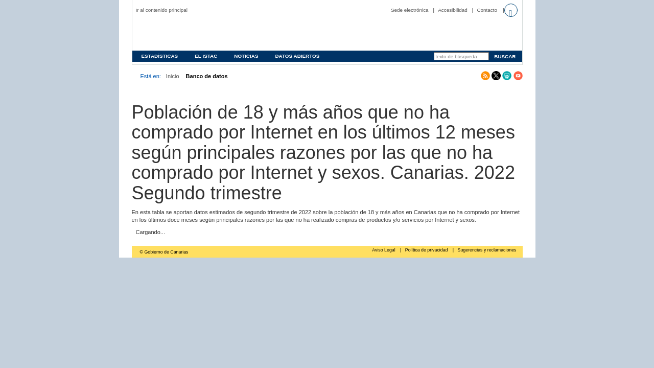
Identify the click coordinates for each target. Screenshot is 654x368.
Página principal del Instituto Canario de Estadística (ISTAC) (201, 32)
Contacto (487, 10)
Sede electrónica (410, 10)
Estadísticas (160, 56)
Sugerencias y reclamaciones (487, 249)
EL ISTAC (206, 56)
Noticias (246, 56)
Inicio (172, 76)
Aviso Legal (384, 249)
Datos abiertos (297, 56)
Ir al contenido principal (162, 10)
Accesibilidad (453, 10)
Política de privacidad (427, 249)
